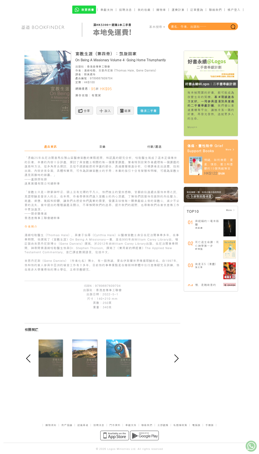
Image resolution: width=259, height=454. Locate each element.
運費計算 (178, 9)
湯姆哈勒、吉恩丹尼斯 (98, 70)
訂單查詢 (196, 9)
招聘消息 (125, 9)
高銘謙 (199, 227)
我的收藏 (144, 9)
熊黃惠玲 (90, 74)
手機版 (209, 425)
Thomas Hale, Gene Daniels (135, 70)
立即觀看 (163, 425)
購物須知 (50, 425)
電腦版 (196, 425)
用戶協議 (66, 425)
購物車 (161, 9)
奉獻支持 (106, 9)
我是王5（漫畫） (206, 264)
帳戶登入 (234, 9)
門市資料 (114, 425)
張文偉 (199, 267)
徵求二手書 (148, 110)
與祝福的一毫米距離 (207, 222)
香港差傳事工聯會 (98, 66)
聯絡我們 (215, 9)
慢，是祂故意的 (205, 285)
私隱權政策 (180, 425)
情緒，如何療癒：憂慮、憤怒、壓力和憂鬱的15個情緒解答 (218, 164)
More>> (192, 127)
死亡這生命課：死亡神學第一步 (207, 243)
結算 (125, 110)
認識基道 (82, 425)
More (230, 149)
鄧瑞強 (199, 248)
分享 (84, 110)
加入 (105, 110)
